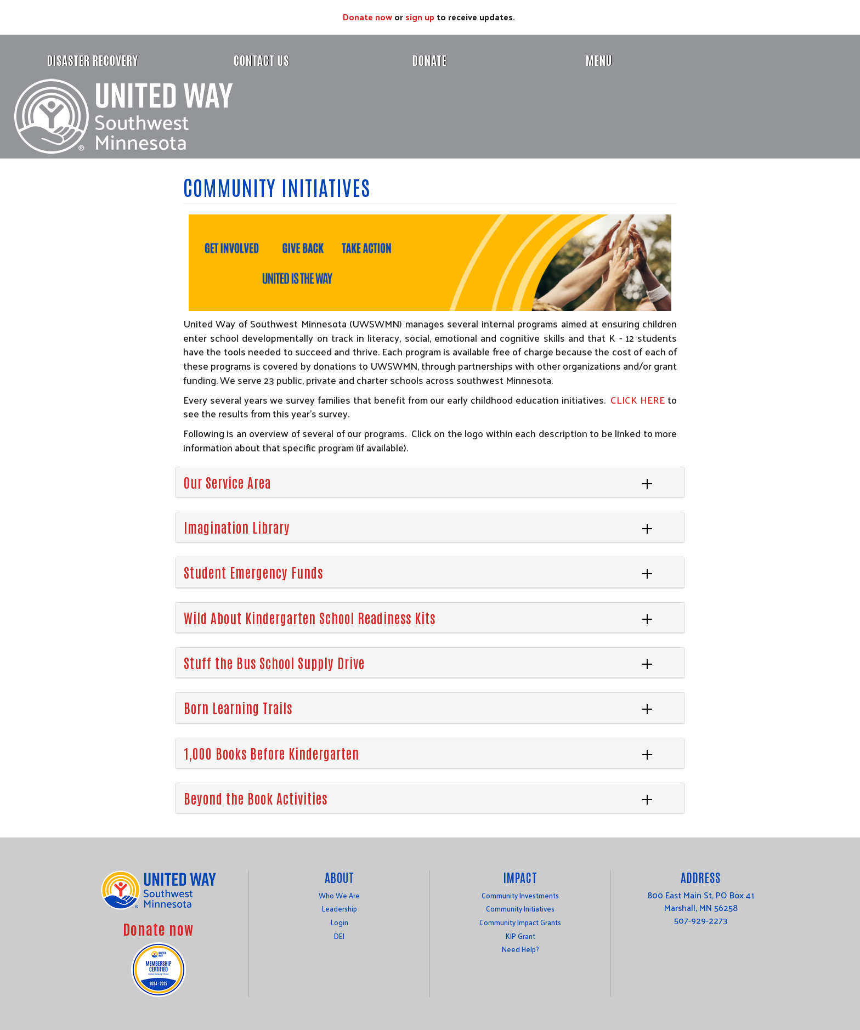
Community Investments (520, 895)
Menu (599, 59)
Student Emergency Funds (253, 571)
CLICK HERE (637, 400)
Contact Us (261, 59)
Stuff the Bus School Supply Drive (274, 662)
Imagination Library (237, 526)
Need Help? (520, 949)
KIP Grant (520, 936)
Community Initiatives (520, 908)
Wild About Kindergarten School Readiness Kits (309, 617)
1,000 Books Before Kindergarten (271, 752)
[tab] (430, 482)
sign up (419, 17)
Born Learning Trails (238, 707)
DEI (339, 936)
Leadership (339, 908)
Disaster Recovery (92, 59)
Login (339, 922)
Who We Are (339, 895)
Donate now (367, 17)
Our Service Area (227, 481)
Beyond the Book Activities (255, 797)
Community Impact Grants (520, 922)
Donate (429, 59)
